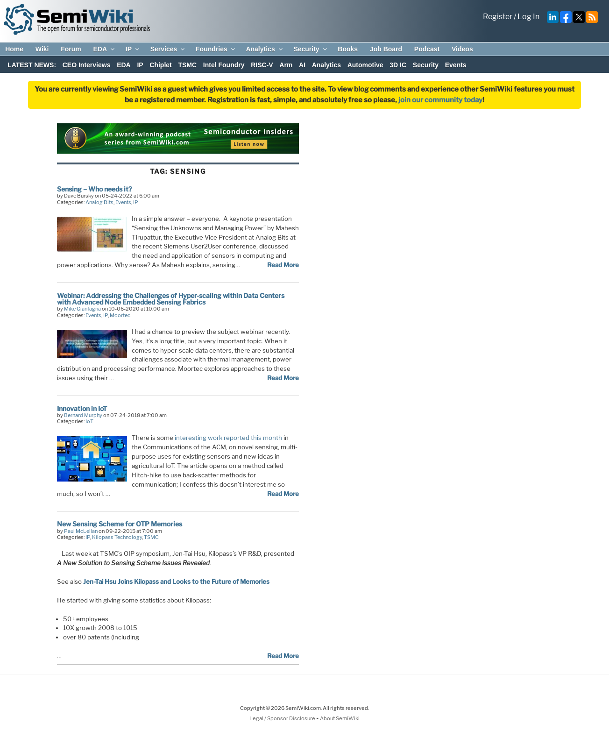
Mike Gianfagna (82, 308)
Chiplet (160, 65)
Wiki (42, 49)
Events (456, 65)
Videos (462, 49)
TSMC (187, 65)
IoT (89, 421)
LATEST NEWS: (31, 65)
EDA (104, 49)
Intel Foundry (224, 65)
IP (133, 49)
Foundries (216, 49)
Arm (285, 65)
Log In (528, 16)
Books (348, 49)
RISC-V (262, 65)
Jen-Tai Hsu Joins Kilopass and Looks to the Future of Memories (176, 581)
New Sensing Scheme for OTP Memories (119, 524)
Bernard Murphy (83, 415)
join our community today (440, 100)
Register (497, 16)
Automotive (365, 65)
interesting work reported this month (228, 437)
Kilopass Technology (117, 537)
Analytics (264, 49)
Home (14, 49)
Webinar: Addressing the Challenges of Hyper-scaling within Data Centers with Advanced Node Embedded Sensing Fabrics (170, 298)
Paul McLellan (81, 531)
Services (168, 49)
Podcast (426, 49)
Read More (283, 265)
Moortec (120, 315)
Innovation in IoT (82, 408)
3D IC (397, 65)
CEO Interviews (87, 65)
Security (310, 49)
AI (302, 65)
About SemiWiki (340, 718)
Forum (71, 49)
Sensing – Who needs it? (94, 189)
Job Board (386, 49)
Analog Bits (99, 202)
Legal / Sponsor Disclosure (282, 718)
